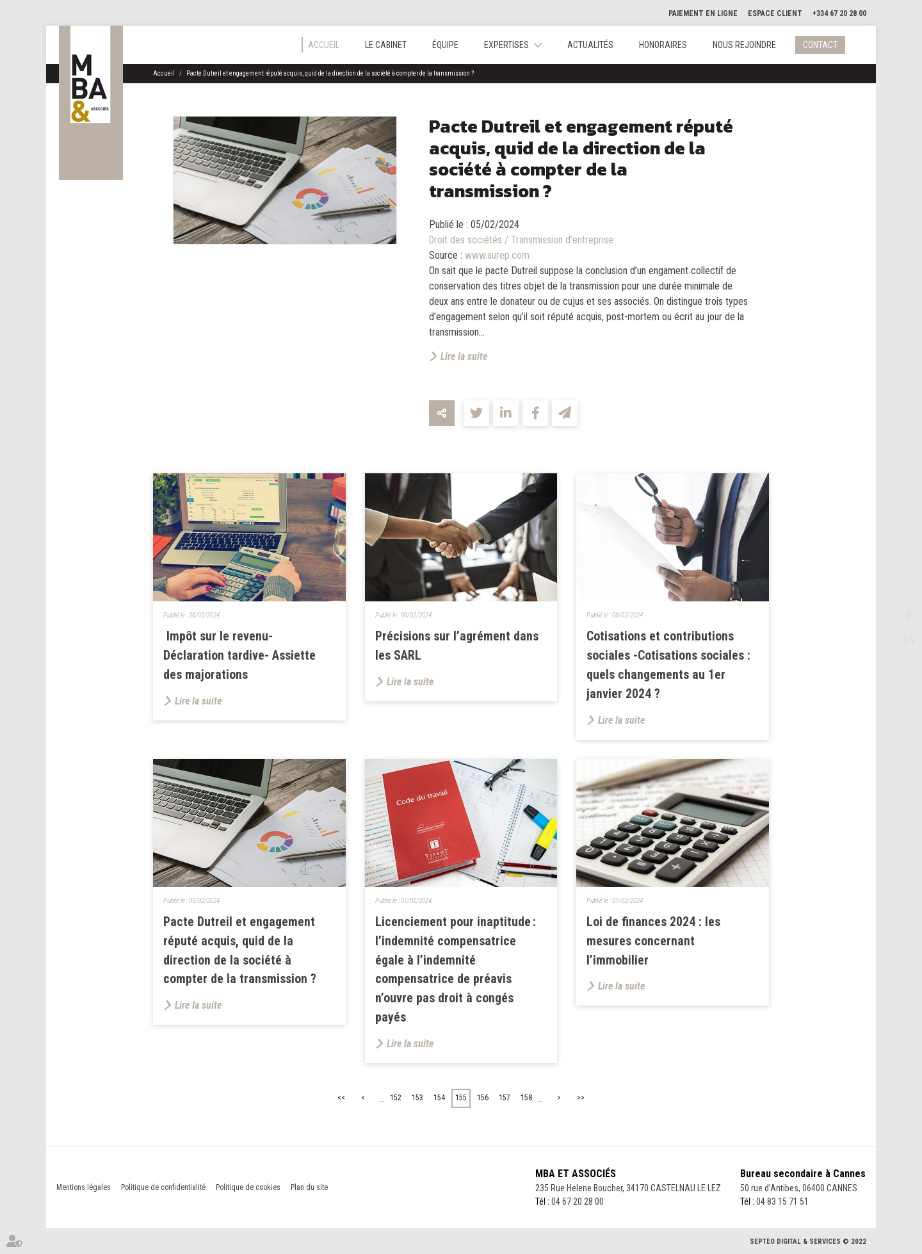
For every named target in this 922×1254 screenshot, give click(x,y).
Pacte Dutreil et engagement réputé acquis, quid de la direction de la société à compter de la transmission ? (330, 73)
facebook (896, 614)
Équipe (445, 45)
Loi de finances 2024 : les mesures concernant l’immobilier (653, 941)
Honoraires (663, 45)
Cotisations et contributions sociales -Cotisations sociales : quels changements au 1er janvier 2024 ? (668, 665)
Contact (820, 45)
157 (504, 1099)
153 (417, 1099)
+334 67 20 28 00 (839, 13)
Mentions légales (83, 1188)
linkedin (896, 640)
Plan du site (309, 1188)
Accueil (323, 45)
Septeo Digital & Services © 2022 (808, 1242)
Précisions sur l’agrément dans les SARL (457, 646)
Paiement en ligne (703, 13)
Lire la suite (464, 356)
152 (395, 1099)
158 (526, 1099)
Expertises (506, 45)
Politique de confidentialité (163, 1188)
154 (439, 1099)
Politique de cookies (248, 1188)
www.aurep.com (497, 255)
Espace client (775, 13)
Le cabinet (386, 45)
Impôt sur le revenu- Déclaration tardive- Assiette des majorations (239, 656)
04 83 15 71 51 (782, 1202)
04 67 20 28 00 (577, 1202)
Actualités (590, 45)
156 (483, 1099)
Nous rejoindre (744, 45)
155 (461, 1099)
